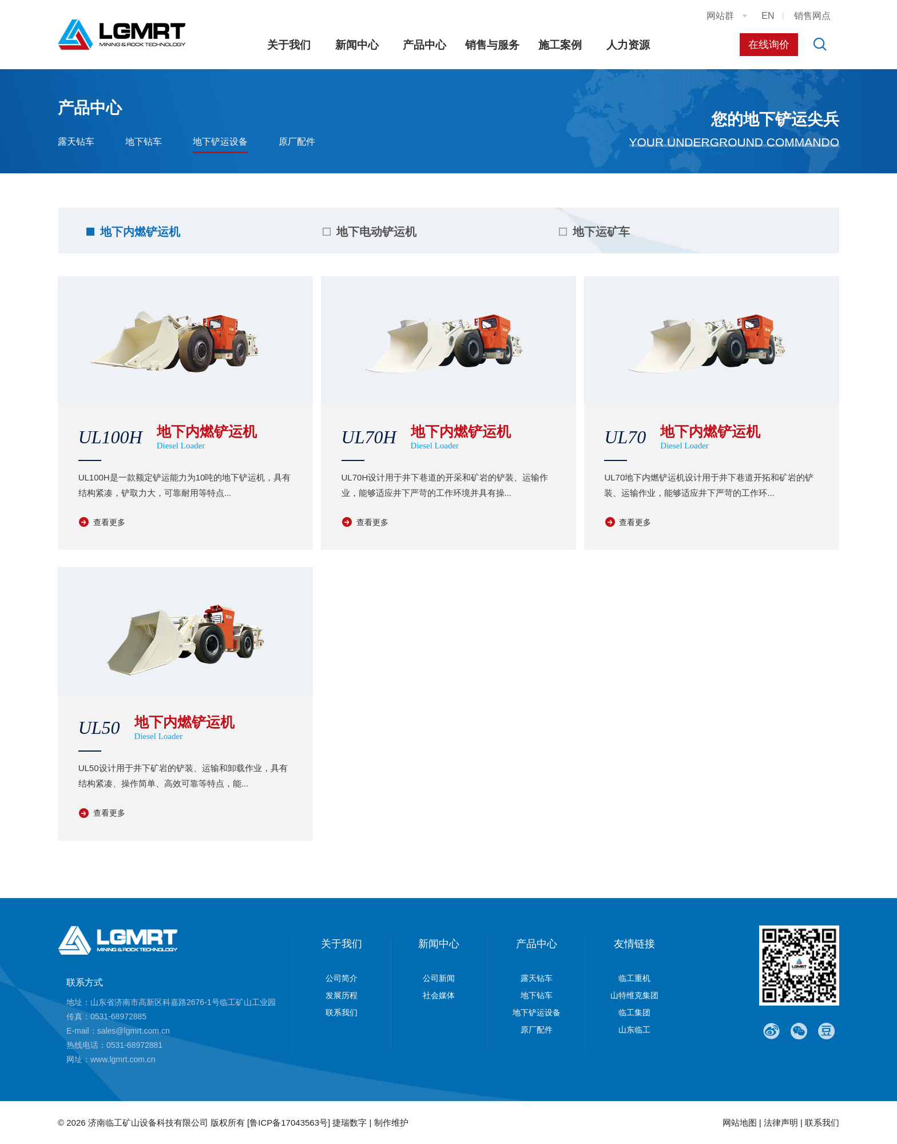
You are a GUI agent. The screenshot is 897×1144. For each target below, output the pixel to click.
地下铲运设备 (220, 141)
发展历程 (342, 995)
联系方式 (84, 982)
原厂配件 (297, 141)
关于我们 (289, 45)
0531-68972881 (134, 1045)
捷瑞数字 (349, 1122)
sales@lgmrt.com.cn (133, 1030)
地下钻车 (143, 141)
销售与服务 (492, 45)
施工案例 (560, 45)
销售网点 (812, 16)
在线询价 (768, 44)
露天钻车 (76, 141)
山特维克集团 (634, 995)
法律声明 (781, 1122)
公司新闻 (439, 978)
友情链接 (634, 944)
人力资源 (628, 45)
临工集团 (634, 1012)
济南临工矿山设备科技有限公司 (148, 1122)
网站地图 (740, 1122)
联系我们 (342, 1012)
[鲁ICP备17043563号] (288, 1122)
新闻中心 (357, 45)
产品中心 (424, 45)
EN (767, 16)
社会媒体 (439, 995)
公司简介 (342, 978)
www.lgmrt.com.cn (123, 1059)
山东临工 (634, 1029)
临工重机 (634, 978)
